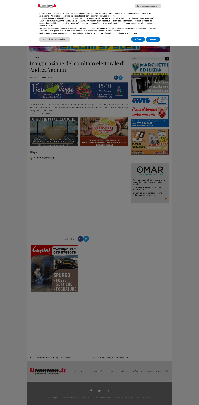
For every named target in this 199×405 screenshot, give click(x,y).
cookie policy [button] (109, 16)
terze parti (75, 18)
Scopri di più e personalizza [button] (54, 39)
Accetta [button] (153, 39)
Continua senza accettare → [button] (148, 6)
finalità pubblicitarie (53, 23)
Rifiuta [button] (138, 39)
